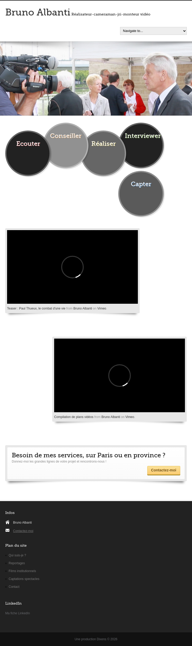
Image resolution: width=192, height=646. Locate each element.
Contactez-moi (163, 470)
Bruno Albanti (37, 12)
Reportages (17, 563)
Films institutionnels (22, 571)
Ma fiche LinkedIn (17, 613)
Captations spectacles (24, 579)
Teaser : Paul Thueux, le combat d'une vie (36, 308)
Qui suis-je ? (17, 555)
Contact (14, 587)
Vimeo (101, 308)
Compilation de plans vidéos (73, 417)
